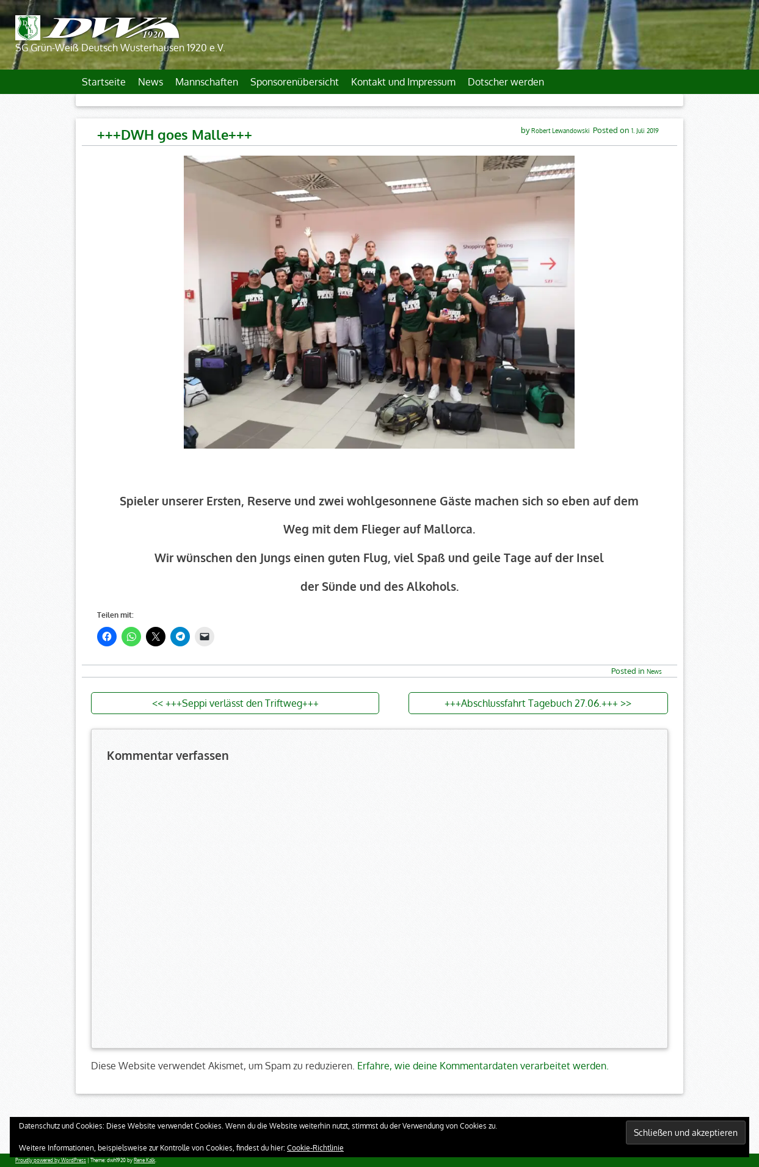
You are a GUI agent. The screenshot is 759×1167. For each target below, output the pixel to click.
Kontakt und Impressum (403, 82)
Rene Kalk (144, 1160)
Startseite (104, 82)
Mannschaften (206, 82)
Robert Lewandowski (560, 130)
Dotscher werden (506, 82)
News (150, 82)
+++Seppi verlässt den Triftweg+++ (242, 703)
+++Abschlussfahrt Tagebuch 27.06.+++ (531, 703)
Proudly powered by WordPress (50, 1160)
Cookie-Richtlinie (315, 1147)
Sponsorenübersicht (294, 82)
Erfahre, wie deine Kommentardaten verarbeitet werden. (483, 1066)
